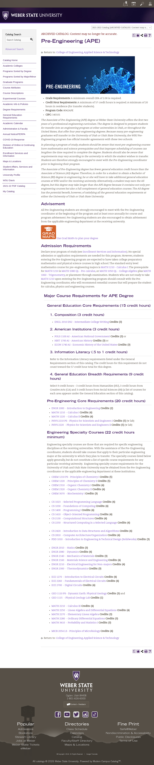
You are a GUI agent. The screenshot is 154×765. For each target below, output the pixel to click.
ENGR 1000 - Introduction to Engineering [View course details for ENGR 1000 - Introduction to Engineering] (76, 408)
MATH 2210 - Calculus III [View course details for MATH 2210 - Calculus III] (66, 606)
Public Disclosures (128, 737)
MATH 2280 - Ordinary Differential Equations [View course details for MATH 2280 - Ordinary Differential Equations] (78, 619)
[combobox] (121, 27)
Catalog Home (10, 60)
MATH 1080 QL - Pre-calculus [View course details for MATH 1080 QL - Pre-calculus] (78, 271)
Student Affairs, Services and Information (17, 168)
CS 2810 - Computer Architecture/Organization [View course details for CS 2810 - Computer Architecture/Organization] (79, 535)
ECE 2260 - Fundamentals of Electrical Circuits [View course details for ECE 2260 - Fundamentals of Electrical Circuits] (79, 581)
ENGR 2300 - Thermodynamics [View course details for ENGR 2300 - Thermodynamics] (70, 569)
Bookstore (26, 733)
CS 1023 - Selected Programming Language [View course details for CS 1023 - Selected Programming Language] (77, 502)
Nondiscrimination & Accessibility (128, 733)
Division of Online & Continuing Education (19, 146)
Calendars (77, 733)
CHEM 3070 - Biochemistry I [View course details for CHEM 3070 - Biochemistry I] (68, 494)
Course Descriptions (13, 93)
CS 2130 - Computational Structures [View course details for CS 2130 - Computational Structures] (73, 518)
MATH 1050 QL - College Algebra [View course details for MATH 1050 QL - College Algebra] (118, 271)
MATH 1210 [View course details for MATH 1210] (51, 271)
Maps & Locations (12, 161)
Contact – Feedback (76, 704)
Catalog (77, 737)
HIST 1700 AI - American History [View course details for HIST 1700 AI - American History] (73, 341)
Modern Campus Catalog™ (107, 761)
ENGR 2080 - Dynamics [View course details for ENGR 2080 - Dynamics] (65, 552)
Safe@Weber (128, 729)
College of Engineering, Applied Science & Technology (87, 52)
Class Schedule (76, 729)
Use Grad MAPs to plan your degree (69, 238)
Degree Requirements (14, 109)
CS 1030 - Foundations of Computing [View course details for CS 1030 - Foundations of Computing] (73, 506)
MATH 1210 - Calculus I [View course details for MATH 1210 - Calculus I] (114, 267)
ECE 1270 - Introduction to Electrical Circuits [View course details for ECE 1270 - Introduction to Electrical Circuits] (78, 577)
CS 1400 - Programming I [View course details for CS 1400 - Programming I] (66, 510)
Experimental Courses (14, 98)
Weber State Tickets (25, 745)
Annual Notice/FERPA (14, 134)
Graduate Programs (13, 82)
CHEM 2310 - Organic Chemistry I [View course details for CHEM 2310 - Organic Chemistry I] (71, 485)
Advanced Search (14, 49)
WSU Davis (9, 180)
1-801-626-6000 (76, 698)
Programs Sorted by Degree (17, 71)
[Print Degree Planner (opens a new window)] (134, 35)
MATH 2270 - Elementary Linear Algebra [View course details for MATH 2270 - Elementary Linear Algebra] (75, 614)
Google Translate (91, 754)
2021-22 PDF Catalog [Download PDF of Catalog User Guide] (14, 186)
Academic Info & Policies (15, 104)
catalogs (40, 761)
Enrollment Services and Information (15, 154)
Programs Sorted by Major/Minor (19, 76)
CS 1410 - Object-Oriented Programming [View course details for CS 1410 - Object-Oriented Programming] (75, 514)
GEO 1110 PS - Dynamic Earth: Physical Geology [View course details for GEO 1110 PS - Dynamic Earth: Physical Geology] (79, 593)
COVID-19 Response (14, 139)
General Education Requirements (12, 116)
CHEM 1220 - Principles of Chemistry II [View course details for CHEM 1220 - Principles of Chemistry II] (74, 481)
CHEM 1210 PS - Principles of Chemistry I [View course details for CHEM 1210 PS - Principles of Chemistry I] (75, 477)
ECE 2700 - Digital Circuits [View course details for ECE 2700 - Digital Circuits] (67, 585)
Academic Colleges (13, 65)
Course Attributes (12, 87)
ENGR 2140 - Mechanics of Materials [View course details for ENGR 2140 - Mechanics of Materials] (73, 556)
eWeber (26, 748)
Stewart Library (25, 737)
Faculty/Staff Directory (77, 741)
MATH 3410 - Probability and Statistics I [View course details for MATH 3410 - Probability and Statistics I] (75, 623)
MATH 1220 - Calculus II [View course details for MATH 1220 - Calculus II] (66, 417)
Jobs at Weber (25, 741)
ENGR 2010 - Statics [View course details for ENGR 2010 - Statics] (63, 548)
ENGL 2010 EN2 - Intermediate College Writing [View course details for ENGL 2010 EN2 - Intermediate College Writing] (82, 322)
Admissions (25, 729)
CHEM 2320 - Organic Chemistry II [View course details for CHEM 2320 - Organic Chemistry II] (72, 489)
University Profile (11, 175)
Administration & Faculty (15, 128)
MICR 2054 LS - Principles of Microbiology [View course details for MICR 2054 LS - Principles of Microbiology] (76, 631)
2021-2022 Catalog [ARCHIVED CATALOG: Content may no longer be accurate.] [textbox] (121, 28)
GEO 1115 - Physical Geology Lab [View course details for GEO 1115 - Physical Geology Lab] (71, 598)
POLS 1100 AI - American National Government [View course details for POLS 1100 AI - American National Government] (82, 336)
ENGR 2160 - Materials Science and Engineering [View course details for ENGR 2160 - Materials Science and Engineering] (80, 560)
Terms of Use (128, 741)
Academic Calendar (13, 123)
